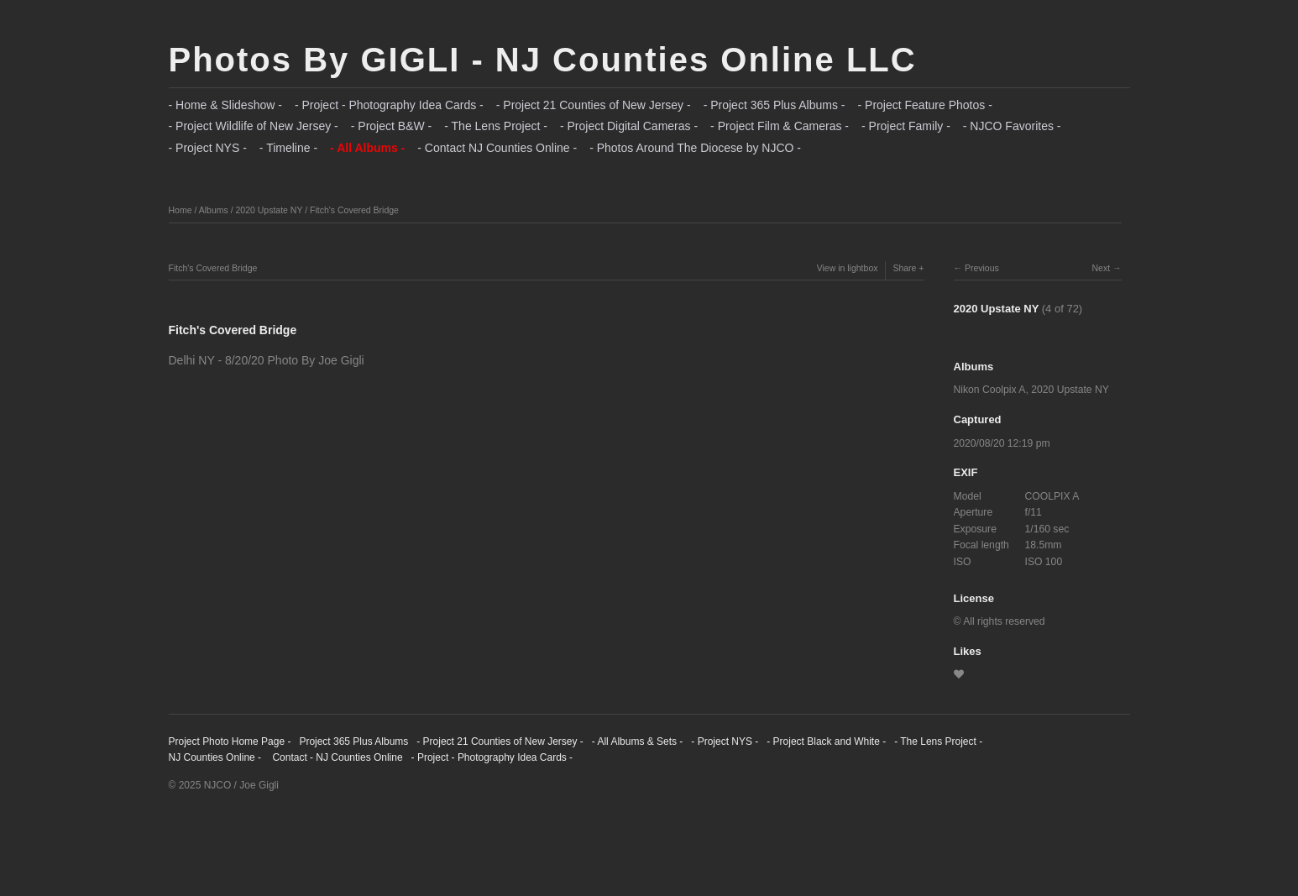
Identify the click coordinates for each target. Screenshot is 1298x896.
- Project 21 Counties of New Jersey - (593, 105)
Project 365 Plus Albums (353, 741)
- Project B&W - (391, 126)
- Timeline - (288, 148)
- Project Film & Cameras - (779, 126)
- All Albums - (367, 148)
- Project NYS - (208, 148)
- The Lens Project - (495, 126)
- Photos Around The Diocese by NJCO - (695, 148)
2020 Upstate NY (268, 210)
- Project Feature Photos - (925, 105)
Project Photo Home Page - (230, 741)
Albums (213, 210)
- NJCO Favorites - (1012, 126)
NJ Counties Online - (215, 757)
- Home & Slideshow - (225, 105)
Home (180, 210)
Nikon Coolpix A (990, 390)
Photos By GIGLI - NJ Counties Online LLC (543, 59)
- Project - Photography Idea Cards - (389, 105)
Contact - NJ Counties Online (336, 757)
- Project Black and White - (826, 741)
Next (1100, 268)
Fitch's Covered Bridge (354, 210)
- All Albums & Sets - (637, 741)
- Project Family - (905, 126)
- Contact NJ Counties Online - (497, 148)
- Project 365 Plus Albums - (774, 105)
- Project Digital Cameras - (629, 126)
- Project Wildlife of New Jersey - (253, 126)
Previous (982, 268)
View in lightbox (847, 268)
